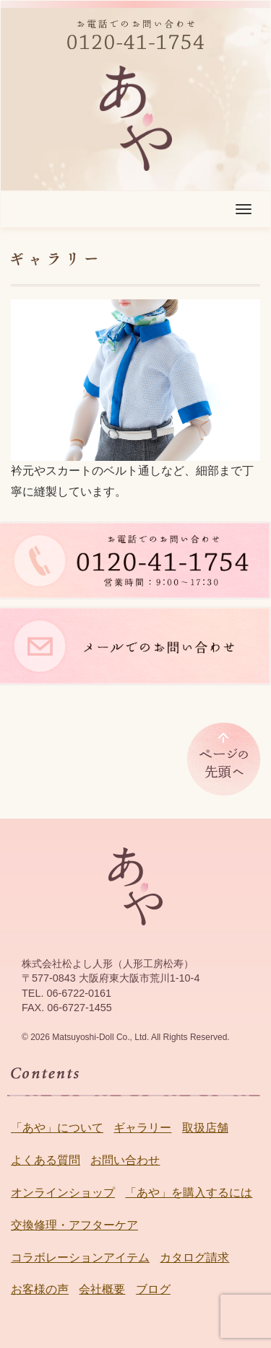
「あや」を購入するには (188, 1192)
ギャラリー (142, 1128)
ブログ (153, 1289)
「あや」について (57, 1128)
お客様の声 (40, 1289)
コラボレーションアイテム (80, 1257)
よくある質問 (45, 1160)
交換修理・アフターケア (74, 1225)
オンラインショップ (63, 1192)
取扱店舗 (205, 1128)
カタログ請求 (194, 1257)
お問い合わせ (125, 1160)
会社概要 (102, 1289)
